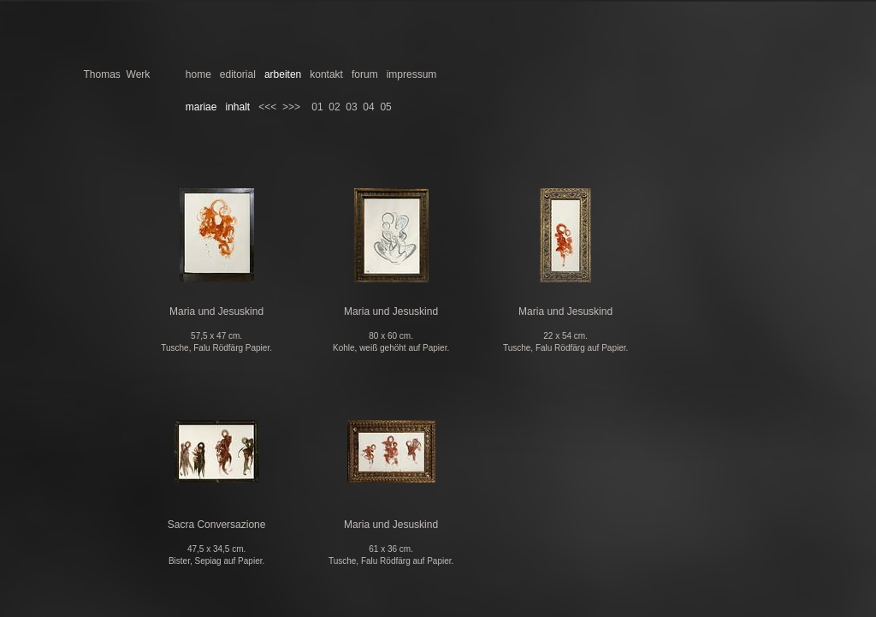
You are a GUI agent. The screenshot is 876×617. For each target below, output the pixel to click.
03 (351, 107)
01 (317, 107)
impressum (412, 74)
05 (385, 107)
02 (334, 107)
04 (368, 107)
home (198, 74)
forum (365, 74)
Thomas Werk (117, 74)
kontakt (326, 74)
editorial (238, 74)
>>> (291, 107)
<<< (267, 107)
